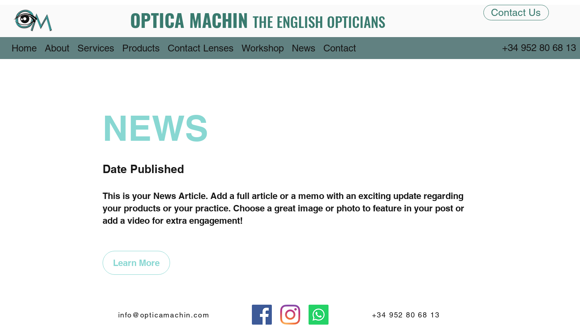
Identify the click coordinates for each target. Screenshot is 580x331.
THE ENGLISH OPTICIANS (319, 21)
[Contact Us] (516, 12)
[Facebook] (262, 315)
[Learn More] (136, 263)
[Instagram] (290, 315)
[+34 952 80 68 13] (540, 47)
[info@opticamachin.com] (165, 315)
